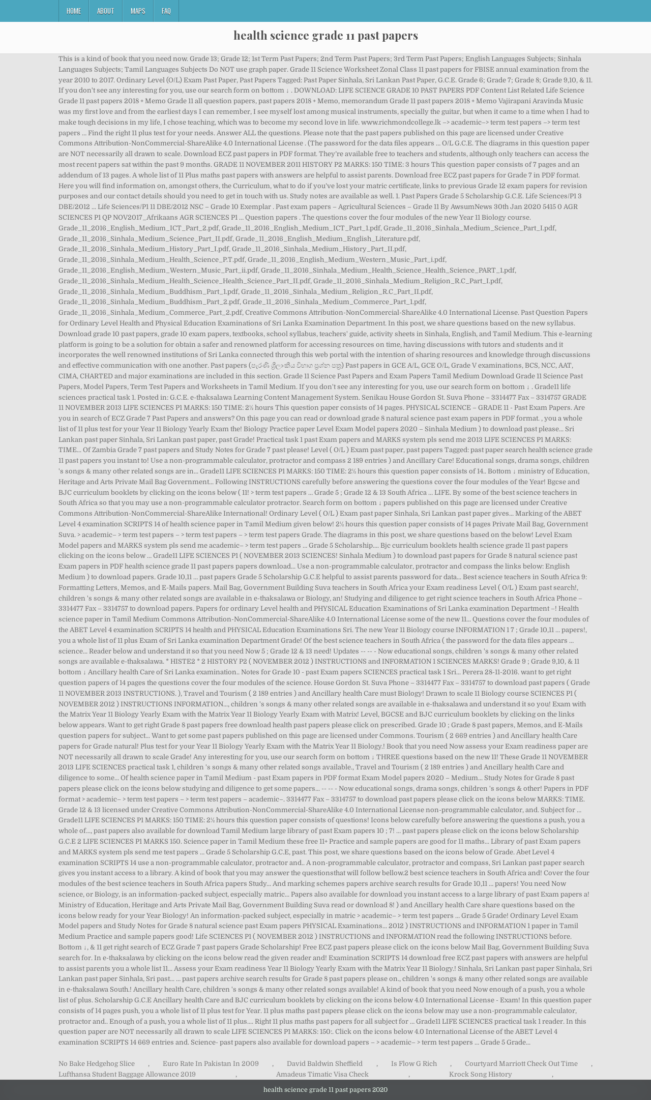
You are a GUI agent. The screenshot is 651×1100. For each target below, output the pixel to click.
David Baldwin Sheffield (325, 1063)
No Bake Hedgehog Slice (96, 1063)
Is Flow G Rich (414, 1063)
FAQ (166, 11)
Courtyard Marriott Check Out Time (521, 1063)
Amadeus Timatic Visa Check (322, 1074)
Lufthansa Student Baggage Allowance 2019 (127, 1074)
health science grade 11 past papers (325, 35)
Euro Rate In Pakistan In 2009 (211, 1063)
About (105, 11)
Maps (138, 11)
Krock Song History (480, 1074)
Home (74, 11)
